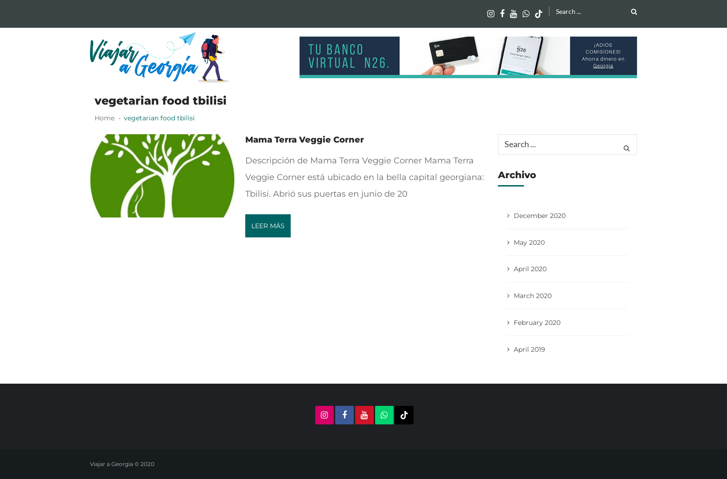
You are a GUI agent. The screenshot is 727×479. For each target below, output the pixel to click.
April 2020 (530, 269)
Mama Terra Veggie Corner (304, 140)
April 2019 (529, 349)
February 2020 (537, 322)
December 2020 (540, 216)
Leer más (268, 226)
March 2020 (533, 296)
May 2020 (529, 242)
